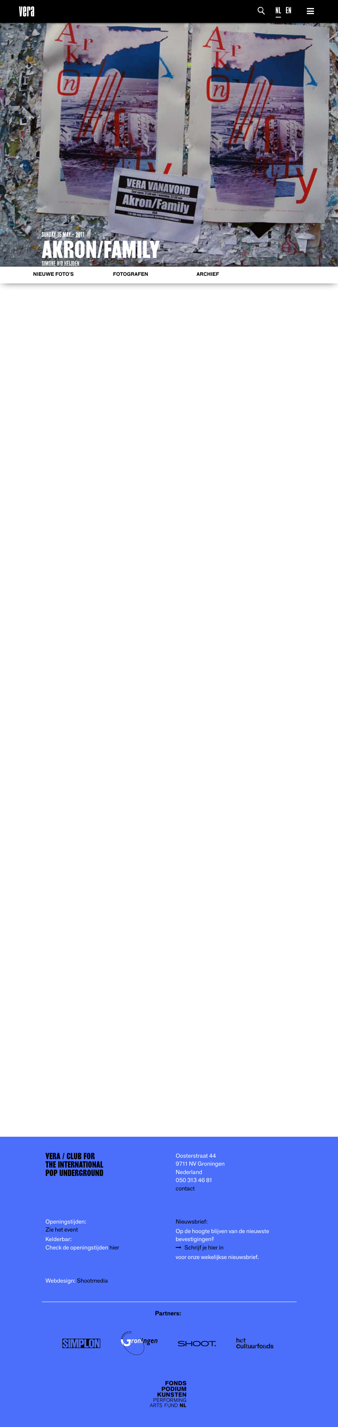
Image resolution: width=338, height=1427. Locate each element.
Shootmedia (92, 1281)
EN (288, 10)
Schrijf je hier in (204, 1248)
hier (114, 1248)
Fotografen (130, 274)
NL (278, 10)
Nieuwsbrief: (192, 1222)
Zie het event (62, 1230)
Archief (208, 274)
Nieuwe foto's (53, 274)
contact (185, 1189)
